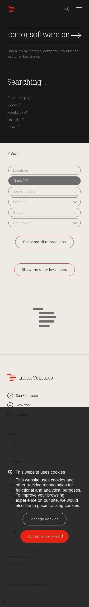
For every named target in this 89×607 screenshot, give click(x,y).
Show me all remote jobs (44, 242)
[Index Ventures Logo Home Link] (12, 9)
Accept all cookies (44, 536)
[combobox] (44, 170)
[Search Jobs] (44, 35)
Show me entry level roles (44, 269)
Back (12, 153)
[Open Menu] (79, 8)
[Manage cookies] (44, 519)
